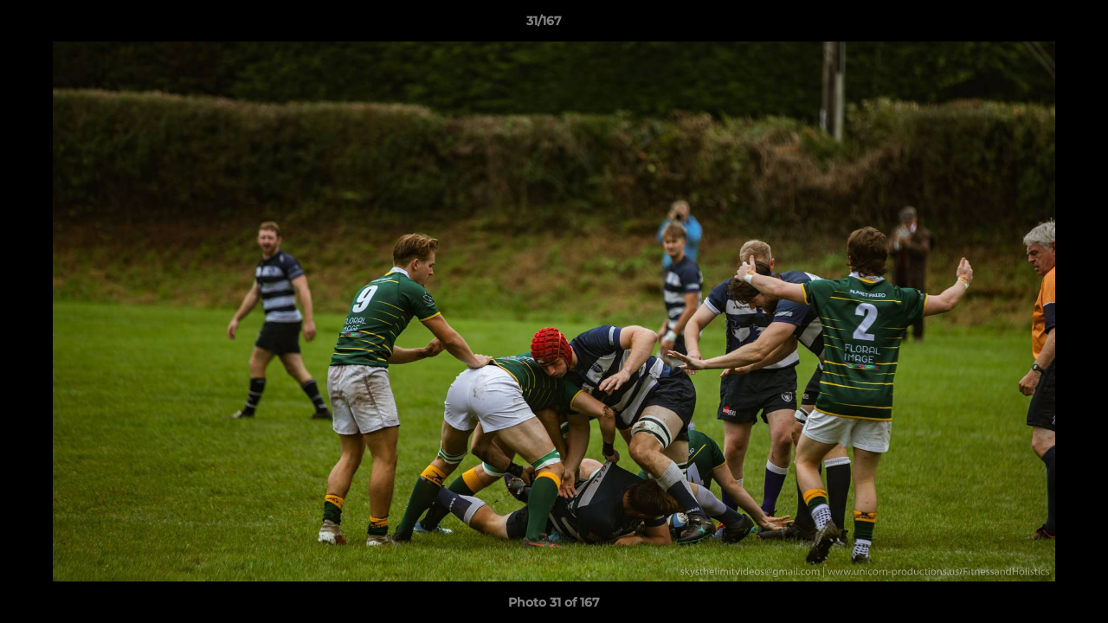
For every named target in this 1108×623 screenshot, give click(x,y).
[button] (1035, 25)
